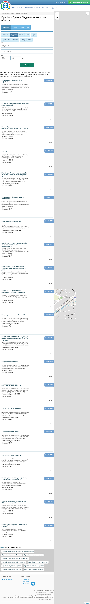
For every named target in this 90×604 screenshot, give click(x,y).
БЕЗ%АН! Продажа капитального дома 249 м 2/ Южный (15, 104)
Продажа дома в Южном (10, 362)
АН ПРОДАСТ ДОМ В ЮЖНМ (11, 385)
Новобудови (51, 8)
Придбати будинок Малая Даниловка (15, 558)
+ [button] (57, 14)
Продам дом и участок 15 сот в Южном (15, 315)
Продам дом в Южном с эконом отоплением (13, 198)
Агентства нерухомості (34, 8)
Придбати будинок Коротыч (11, 566)
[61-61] (18, 547)
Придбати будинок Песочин (12, 569)
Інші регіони (8, 579)
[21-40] (7, 547)
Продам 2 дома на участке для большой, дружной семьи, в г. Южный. (15, 127)
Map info (86, 603)
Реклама (26, 581)
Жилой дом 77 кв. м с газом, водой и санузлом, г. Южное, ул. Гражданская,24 (14, 244)
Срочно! (4, 151)
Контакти (26, 579)
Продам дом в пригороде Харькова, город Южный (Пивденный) (14, 478)
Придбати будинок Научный (38, 562)
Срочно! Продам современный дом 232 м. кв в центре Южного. (14, 502)
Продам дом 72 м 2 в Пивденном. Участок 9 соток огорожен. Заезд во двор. (14, 268)
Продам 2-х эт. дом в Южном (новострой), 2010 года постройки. (13, 291)
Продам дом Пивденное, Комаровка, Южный (14, 525)
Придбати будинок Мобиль (33, 569)
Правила (26, 584)
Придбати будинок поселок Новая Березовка (18, 551)
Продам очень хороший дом (11, 221)
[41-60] (13, 547)
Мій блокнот (17, 8)
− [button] (57, 18)
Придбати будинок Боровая (34, 566)
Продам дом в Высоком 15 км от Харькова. (13, 81)
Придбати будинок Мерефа (11, 555)
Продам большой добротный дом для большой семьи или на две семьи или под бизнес (15, 338)
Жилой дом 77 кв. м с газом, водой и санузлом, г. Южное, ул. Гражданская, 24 (15, 174)
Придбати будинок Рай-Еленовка (13, 562)
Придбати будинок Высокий (34, 555)
